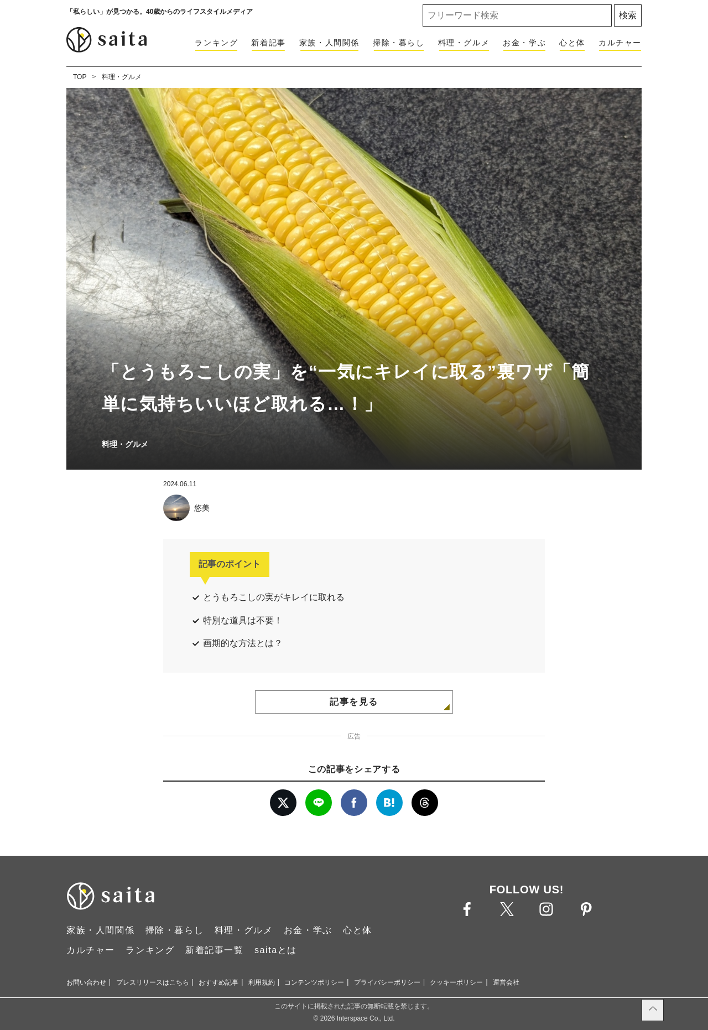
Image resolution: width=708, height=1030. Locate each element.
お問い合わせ (86, 982)
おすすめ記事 (218, 982)
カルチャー (620, 42)
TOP (79, 77)
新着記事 (268, 42)
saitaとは (275, 950)
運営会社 (506, 982)
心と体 (572, 42)
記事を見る (354, 701)
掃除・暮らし (399, 42)
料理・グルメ (464, 42)
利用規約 (261, 982)
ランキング (216, 42)
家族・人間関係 (329, 42)
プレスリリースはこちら (152, 982)
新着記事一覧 (214, 950)
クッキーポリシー (456, 982)
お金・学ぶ (524, 42)
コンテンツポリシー (314, 982)
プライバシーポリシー (387, 982)
